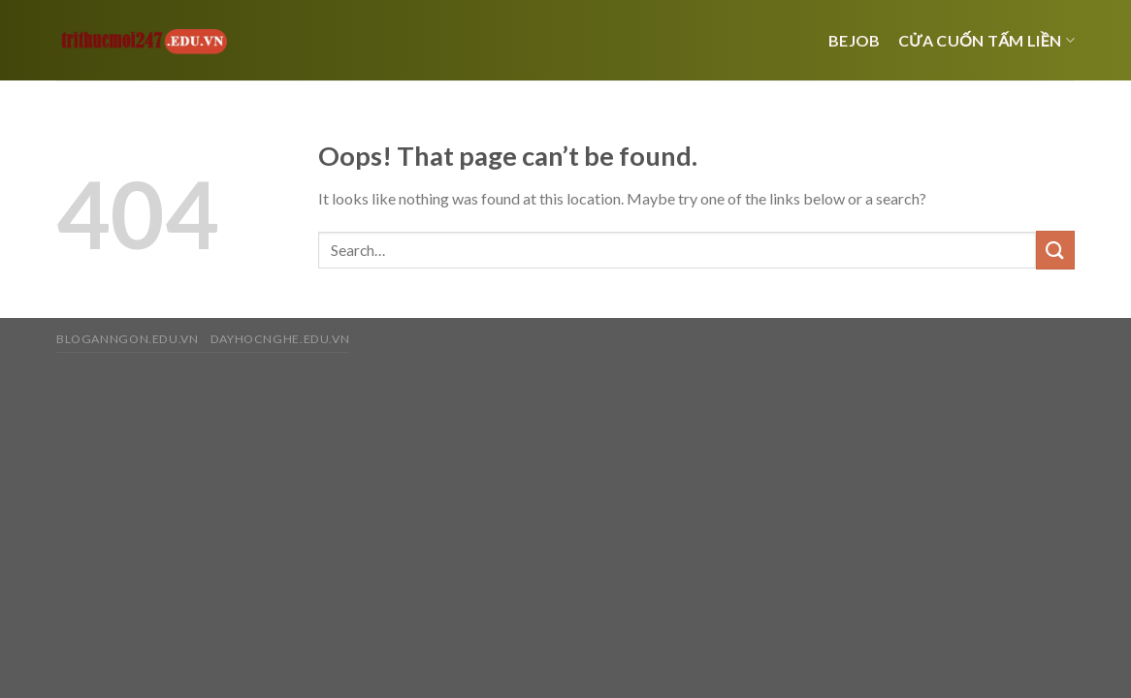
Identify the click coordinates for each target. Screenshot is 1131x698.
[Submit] (1055, 250)
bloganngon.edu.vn (127, 339)
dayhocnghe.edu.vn (279, 339)
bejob (854, 40)
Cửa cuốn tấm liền (986, 40)
